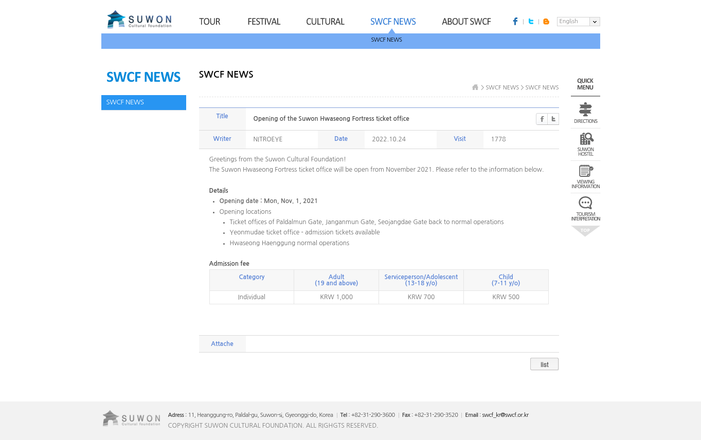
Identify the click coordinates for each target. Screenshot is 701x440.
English (569, 21)
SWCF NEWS (386, 40)
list (544, 364)
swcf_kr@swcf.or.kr (505, 415)
